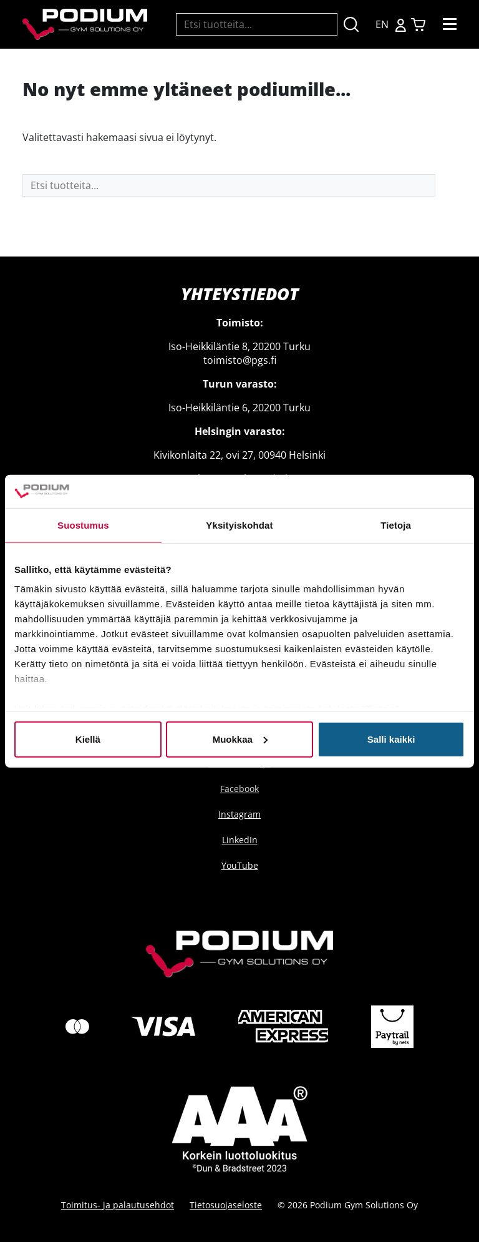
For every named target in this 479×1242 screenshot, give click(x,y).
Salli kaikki (391, 738)
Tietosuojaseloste (226, 1205)
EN (382, 24)
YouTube (239, 865)
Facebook (239, 789)
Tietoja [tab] (395, 524)
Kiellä (87, 738)
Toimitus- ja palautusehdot (117, 1205)
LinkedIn (240, 840)
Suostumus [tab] (83, 524)
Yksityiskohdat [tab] (239, 524)
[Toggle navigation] (450, 24)
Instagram (239, 814)
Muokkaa (240, 738)
